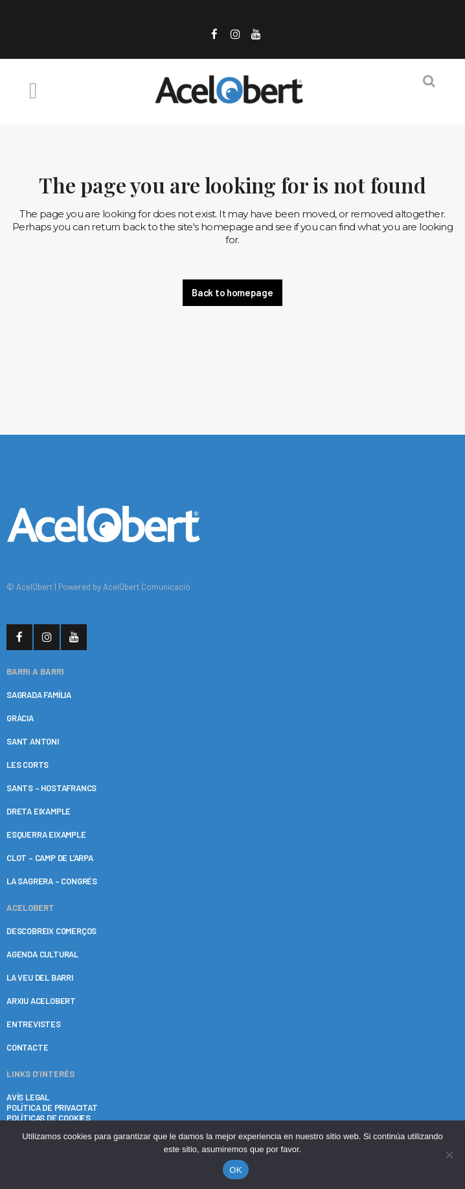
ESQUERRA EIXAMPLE (46, 834)
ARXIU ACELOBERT (41, 1001)
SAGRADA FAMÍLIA (38, 695)
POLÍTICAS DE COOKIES (48, 1118)
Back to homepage (232, 292)
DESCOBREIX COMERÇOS (51, 931)
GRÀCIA (20, 718)
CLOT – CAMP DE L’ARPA (49, 858)
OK (235, 1170)
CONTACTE (27, 1047)
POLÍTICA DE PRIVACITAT (52, 1107)
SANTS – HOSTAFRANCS (51, 788)
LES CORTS (27, 764)
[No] (448, 1154)
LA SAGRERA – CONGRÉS (51, 881)
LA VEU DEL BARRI (39, 977)
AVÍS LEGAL (27, 1097)
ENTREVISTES (33, 1024)
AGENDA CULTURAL (42, 954)
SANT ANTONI (32, 741)
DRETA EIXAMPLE (38, 811)
